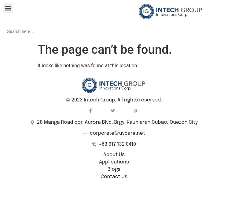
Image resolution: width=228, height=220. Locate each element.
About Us (114, 154)
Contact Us (114, 176)
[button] (8, 8)
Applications (114, 162)
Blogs (114, 169)
